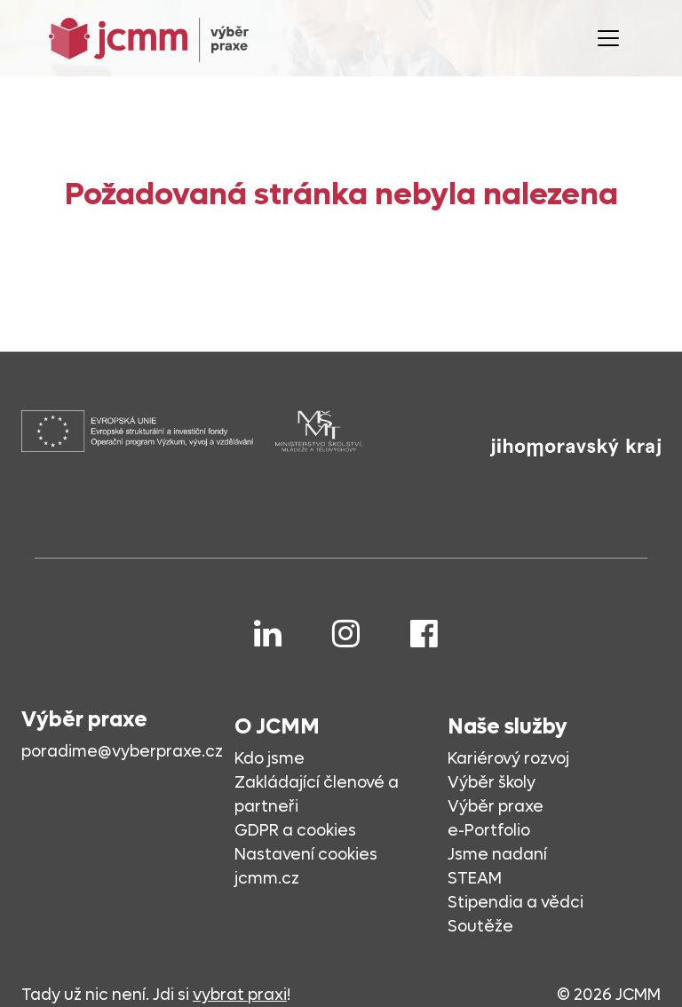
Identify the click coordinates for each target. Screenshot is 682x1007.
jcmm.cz (266, 878)
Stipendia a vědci (515, 902)
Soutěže (480, 926)
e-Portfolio (489, 831)
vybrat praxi (240, 995)
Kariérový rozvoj (508, 759)
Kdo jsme (269, 759)
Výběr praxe (495, 807)
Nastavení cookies (305, 854)
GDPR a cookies (295, 831)
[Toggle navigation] (608, 38)
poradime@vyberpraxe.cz (122, 751)
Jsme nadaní (497, 854)
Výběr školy (491, 783)
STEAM (475, 878)
